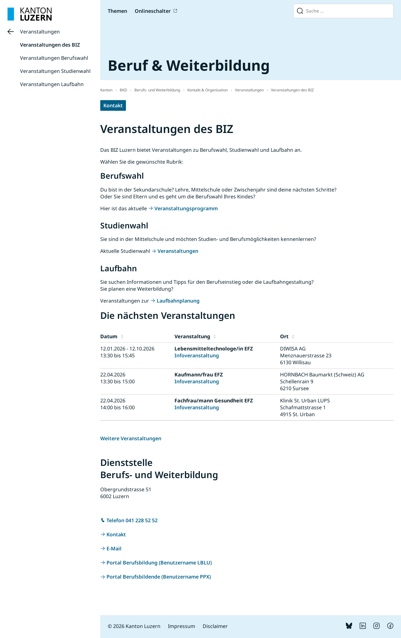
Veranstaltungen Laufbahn (52, 84)
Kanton (106, 90)
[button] (146, 336)
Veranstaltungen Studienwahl (55, 71)
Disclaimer (215, 626)
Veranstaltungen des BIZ (50, 44)
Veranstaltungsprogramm (186, 208)
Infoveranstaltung (196, 355)
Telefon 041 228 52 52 (132, 520)
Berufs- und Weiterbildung (157, 90)
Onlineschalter (153, 11)
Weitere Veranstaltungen (130, 438)
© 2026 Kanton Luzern (134, 626)
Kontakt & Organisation (207, 90)
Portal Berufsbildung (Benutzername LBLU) (159, 562)
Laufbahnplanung (178, 300)
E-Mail (114, 548)
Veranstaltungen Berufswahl (54, 57)
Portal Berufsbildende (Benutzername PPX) (159, 576)
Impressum (181, 626)
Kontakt (113, 105)
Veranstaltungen (40, 31)
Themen (117, 11)
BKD (123, 90)
